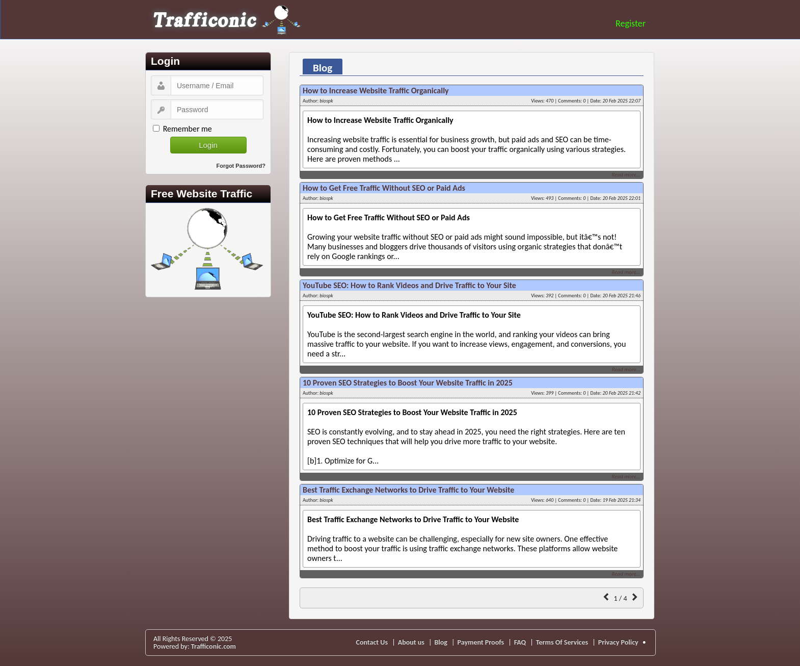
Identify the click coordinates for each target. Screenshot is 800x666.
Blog (440, 642)
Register (631, 23)
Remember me (187, 129)
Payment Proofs (481, 642)
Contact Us (372, 642)
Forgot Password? (240, 166)
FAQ (520, 642)
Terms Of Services (562, 642)
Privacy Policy (618, 642)
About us (411, 642)
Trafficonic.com (213, 646)
